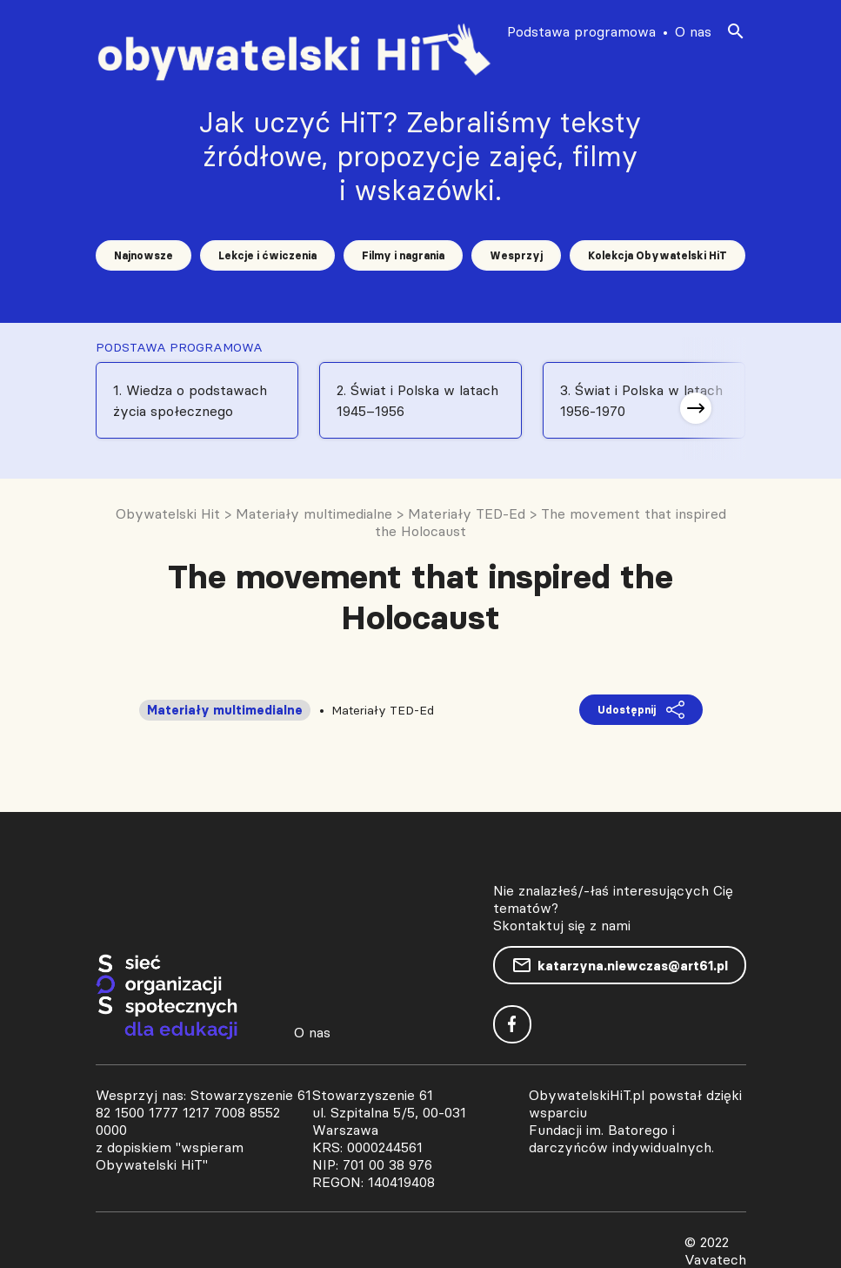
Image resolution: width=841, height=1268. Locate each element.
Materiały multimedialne (225, 710)
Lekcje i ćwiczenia (267, 255)
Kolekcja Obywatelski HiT (657, 255)
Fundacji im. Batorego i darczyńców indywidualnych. (621, 1138)
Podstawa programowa (581, 31)
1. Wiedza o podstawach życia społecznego (190, 400)
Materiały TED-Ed (382, 710)
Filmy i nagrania (403, 255)
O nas (693, 31)
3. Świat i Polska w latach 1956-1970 (641, 400)
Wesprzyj (516, 255)
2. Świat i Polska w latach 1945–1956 (417, 400)
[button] (695, 408)
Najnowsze (143, 255)
